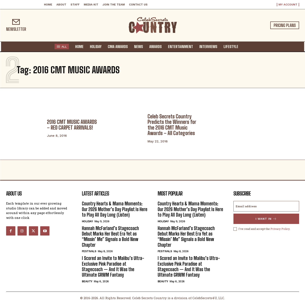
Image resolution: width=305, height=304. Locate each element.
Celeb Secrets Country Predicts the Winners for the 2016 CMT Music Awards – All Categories (172, 124)
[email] (266, 206)
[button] (245, 46)
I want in (266, 219)
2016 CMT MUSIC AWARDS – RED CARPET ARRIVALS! (72, 124)
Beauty (87, 281)
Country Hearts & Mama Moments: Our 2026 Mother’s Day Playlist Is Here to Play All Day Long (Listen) (114, 209)
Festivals (89, 251)
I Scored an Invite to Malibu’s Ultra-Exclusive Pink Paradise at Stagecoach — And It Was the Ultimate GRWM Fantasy (113, 266)
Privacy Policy (280, 229)
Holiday (87, 221)
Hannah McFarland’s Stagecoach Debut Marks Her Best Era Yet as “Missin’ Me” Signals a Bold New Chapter (110, 236)
